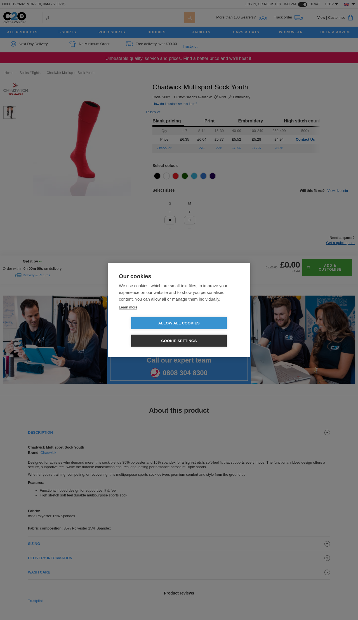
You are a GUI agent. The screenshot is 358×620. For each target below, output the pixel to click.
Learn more (128, 316)
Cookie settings (211, 332)
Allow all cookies (147, 332)
